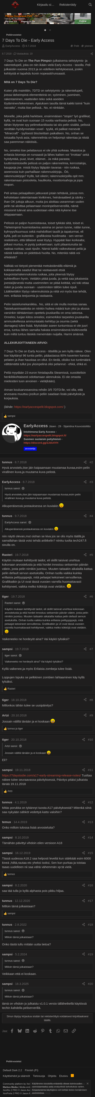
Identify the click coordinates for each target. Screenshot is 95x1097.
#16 (90, 885)
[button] (5, 5)
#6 (91, 596)
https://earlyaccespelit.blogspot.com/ (38, 406)
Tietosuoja (39, 1075)
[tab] (45, 30)
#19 (90, 954)
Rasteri (7, 554)
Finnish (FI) (31, 1070)
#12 (90, 802)
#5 (91, 554)
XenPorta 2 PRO (11, 1093)
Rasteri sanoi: (13, 602)
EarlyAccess (12, 45)
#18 (90, 924)
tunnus (7, 462)
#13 (90, 822)
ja (15, 728)
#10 (90, 739)
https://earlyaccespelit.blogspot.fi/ (45, 435)
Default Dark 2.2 (12, 1070)
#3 (91, 482)
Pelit (76, 45)
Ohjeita (52, 1075)
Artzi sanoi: (11, 746)
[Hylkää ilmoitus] (87, 1084)
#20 (90, 983)
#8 (91, 700)
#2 (91, 462)
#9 (91, 715)
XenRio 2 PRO (10, 1090)
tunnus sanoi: (12, 488)
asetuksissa (38, 1093)
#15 (90, 853)
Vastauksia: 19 (23, 53)
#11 (90, 770)
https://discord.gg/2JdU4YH (41, 442)
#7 (91, 649)
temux (6, 822)
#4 (91, 516)
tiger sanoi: (11, 655)
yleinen (89, 45)
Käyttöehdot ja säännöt (16, 1075)
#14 (90, 837)
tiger (5, 596)
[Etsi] (90, 4)
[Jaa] (91, 53)
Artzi (5, 715)
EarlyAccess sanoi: (16, 522)
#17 (90, 900)
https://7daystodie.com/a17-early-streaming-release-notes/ (41, 775)
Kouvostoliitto (83, 426)
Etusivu (63, 1075)
